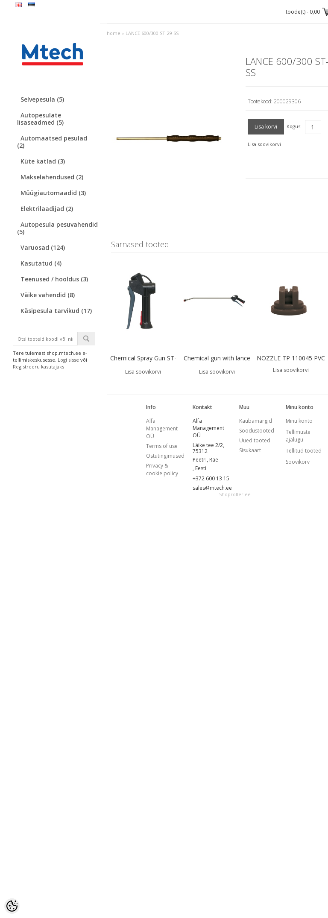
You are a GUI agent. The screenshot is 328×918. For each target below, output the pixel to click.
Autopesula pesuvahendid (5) (57, 228)
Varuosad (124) (42, 247)
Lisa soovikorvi (264, 144)
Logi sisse (68, 360)
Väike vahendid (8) (47, 295)
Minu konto (299, 420)
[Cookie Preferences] (12, 906)
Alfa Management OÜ (162, 428)
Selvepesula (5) (42, 99)
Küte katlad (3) (42, 161)
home (113, 33)
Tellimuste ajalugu (298, 435)
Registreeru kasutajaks (38, 366)
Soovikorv (298, 461)
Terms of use (162, 446)
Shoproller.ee (235, 494)
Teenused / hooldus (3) (54, 279)
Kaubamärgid (255, 420)
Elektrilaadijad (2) (46, 209)
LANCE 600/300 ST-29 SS (152, 33)
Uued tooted (254, 440)
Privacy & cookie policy (162, 469)
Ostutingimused (165, 455)
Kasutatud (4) (41, 263)
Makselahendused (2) (51, 177)
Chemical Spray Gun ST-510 (143, 363)
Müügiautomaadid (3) (53, 193)
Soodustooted (256, 430)
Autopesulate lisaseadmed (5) (40, 118)
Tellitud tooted (304, 450)
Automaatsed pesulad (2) (52, 141)
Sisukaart (250, 450)
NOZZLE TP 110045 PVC (291, 358)
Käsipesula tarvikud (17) (56, 311)
